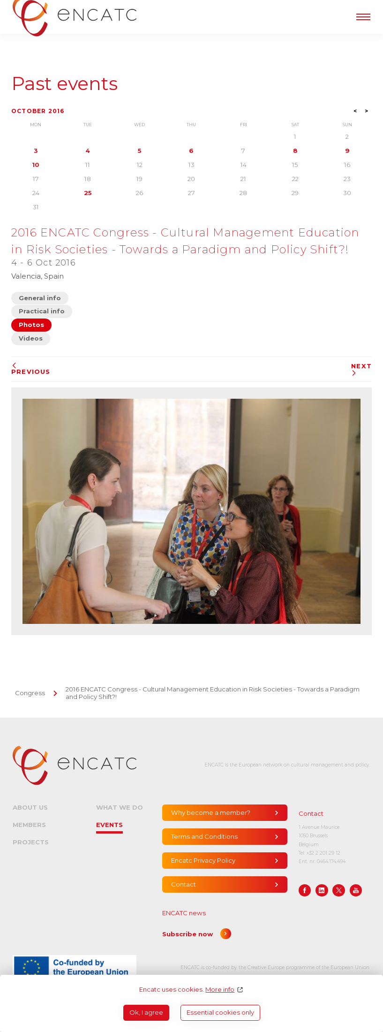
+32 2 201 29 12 (323, 853)
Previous (31, 369)
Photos (31, 324)
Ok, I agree (146, 1012)
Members (29, 824)
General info (40, 298)
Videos (31, 338)
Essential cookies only (220, 1012)
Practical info (42, 311)
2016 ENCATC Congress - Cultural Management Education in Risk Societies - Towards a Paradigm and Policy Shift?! (213, 692)
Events (109, 824)
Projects (31, 842)
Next (361, 369)
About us (30, 807)
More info (219, 989)
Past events (64, 83)
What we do (119, 807)
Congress (30, 693)
